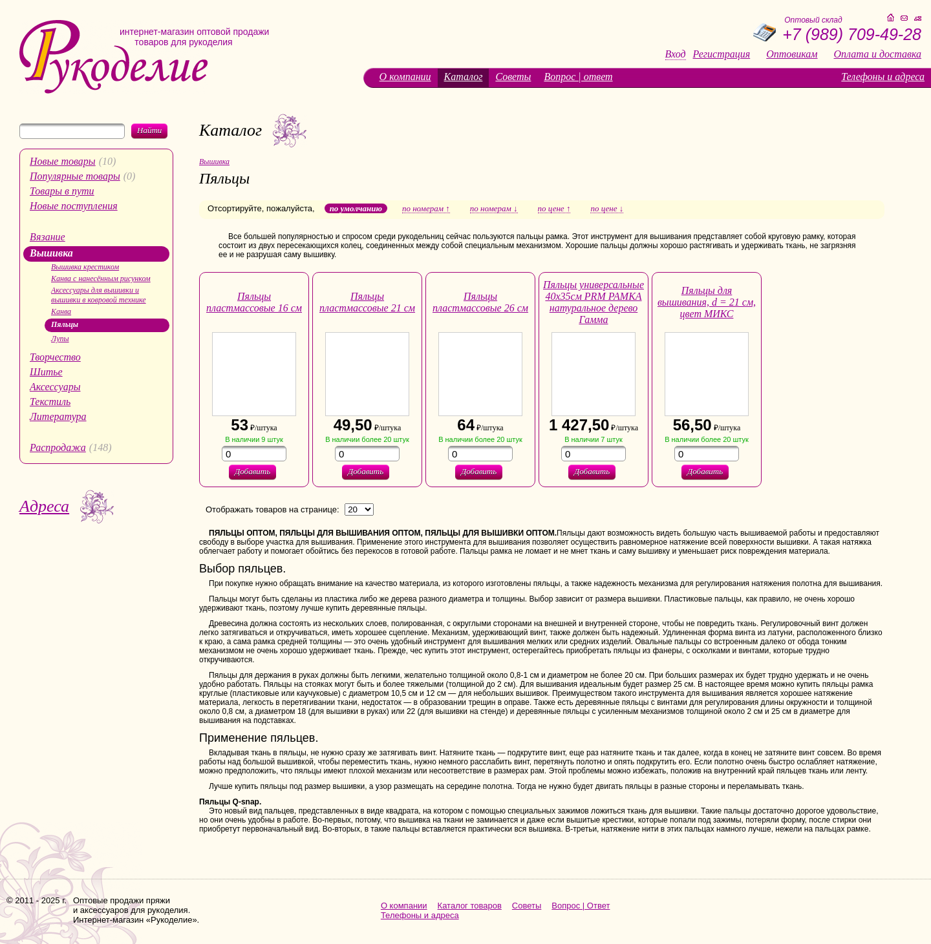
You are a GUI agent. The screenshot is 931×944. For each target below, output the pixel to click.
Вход (675, 54)
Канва (61, 311)
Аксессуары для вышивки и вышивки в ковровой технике (98, 295)
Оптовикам (791, 54)
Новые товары (63, 161)
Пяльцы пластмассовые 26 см (480, 302)
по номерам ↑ (426, 208)
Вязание (47, 236)
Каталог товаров (470, 905)
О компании (405, 76)
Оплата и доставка (877, 54)
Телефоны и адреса (883, 76)
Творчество (55, 356)
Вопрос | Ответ (580, 905)
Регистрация (722, 54)
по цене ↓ (606, 208)
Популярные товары (75, 176)
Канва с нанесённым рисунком (101, 278)
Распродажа (58, 447)
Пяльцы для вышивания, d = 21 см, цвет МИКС (707, 302)
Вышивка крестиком (85, 266)
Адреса (44, 506)
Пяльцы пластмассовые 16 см (254, 302)
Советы (513, 76)
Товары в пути (62, 190)
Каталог (463, 76)
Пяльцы (64, 324)
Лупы (60, 338)
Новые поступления (74, 205)
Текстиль (50, 401)
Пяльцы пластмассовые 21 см (367, 302)
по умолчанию (356, 208)
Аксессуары (55, 386)
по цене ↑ (554, 208)
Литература (58, 416)
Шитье (46, 371)
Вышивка (51, 252)
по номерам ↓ (494, 208)
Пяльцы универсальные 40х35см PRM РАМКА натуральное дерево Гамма (593, 302)
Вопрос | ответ (578, 76)
